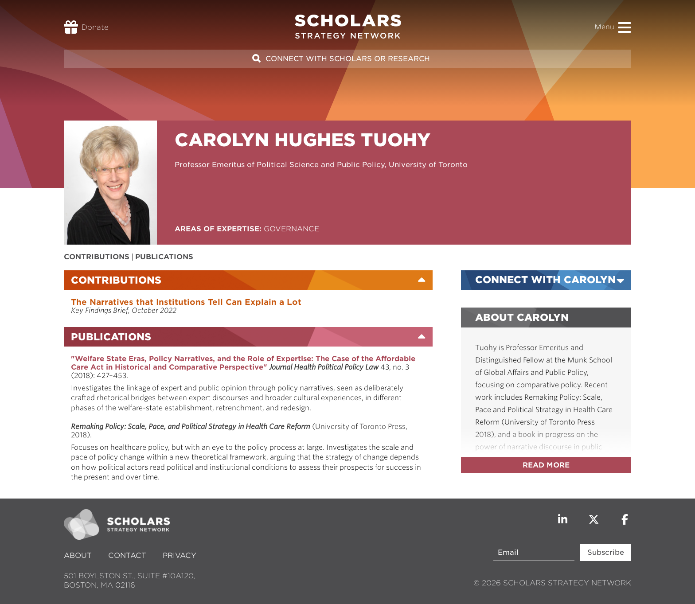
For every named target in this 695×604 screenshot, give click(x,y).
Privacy (179, 555)
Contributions (96, 257)
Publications (164, 257)
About (79, 555)
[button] (624, 27)
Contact (127, 555)
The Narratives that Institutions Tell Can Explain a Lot (186, 302)
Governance (291, 229)
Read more (546, 465)
